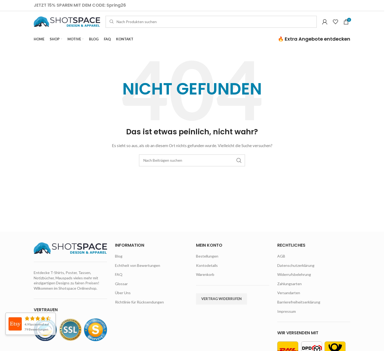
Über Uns (123, 299)
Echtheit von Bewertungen (137, 272)
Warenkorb (205, 281)
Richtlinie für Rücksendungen (139, 308)
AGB (281, 262)
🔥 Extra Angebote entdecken (314, 45)
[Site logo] (67, 25)
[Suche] (211, 25)
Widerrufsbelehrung (294, 281)
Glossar (121, 290)
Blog (118, 262)
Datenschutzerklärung (295, 272)
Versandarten (288, 299)
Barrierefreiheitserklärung (298, 308)
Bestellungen (207, 262)
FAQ (118, 281)
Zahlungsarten (289, 290)
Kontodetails (207, 272)
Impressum (286, 318)
